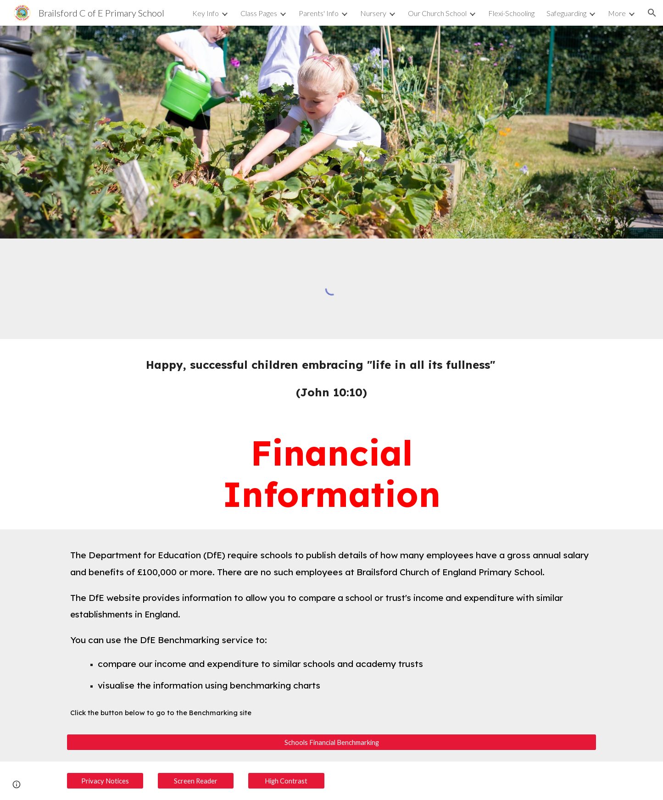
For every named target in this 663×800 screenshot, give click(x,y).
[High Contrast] (286, 780)
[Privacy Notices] (105, 780)
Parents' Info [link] (319, 13)
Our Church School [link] (437, 13)
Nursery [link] (373, 13)
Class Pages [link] (258, 13)
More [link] (617, 13)
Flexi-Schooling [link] (511, 13)
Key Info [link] (205, 13)
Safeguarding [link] (566, 13)
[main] (331, 378)
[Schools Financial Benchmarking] (331, 742)
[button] (652, 13)
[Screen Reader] (196, 780)
